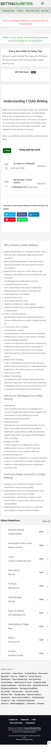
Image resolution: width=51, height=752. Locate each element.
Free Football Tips (19, 679)
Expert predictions (8, 685)
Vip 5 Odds (5, 691)
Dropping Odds (39, 682)
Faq (13, 700)
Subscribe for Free (40, 685)
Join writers (6, 673)
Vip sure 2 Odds (31, 691)
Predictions (5, 679)
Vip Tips (45, 11)
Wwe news (43, 673)
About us (4, 703)
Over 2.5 (13, 676)
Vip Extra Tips (6, 694)
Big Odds (5, 676)
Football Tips (8, 11)
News (20, 11)
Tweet (10, 214)
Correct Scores (35, 676)
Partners (40, 703)
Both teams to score (23, 682)
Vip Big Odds (19, 694)
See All (46, 521)
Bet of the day (35, 679)
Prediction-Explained (26, 700)
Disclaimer (5, 697)
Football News (31, 673)
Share (22, 214)
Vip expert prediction (29, 688)
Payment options (34, 694)
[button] (25, 166)
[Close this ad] (49, 743)
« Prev (7, 151)
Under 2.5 (23, 676)
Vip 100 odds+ (18, 691)
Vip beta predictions (9, 688)
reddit (10, 219)
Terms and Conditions (21, 697)
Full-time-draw (24, 685)
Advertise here (38, 697)
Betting (17, 3)
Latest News (18, 673)
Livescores (30, 703)
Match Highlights (17, 703)
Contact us (5, 700)
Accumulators (7, 682)
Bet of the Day (33, 11)
